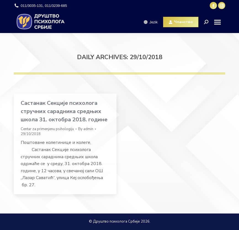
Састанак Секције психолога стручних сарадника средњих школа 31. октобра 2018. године (64, 111)
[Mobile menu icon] (219, 22)
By (85, 129)
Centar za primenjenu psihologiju (47, 129)
